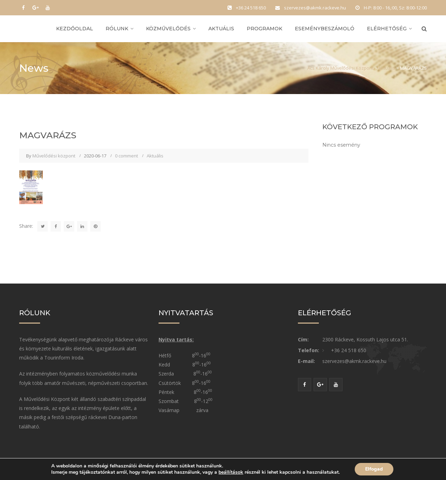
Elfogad (374, 469)
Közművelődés (168, 28)
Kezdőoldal (74, 28)
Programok (264, 28)
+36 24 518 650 (348, 350)
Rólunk (117, 28)
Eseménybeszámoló (324, 28)
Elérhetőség (387, 28)
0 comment (126, 156)
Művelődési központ (53, 156)
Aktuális (221, 28)
